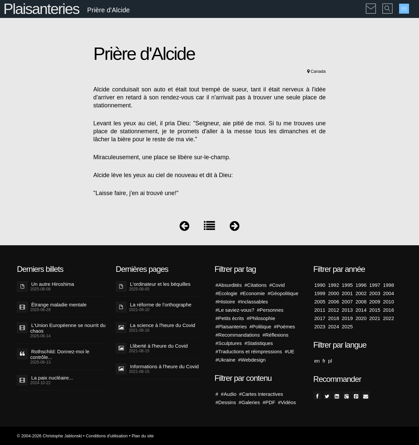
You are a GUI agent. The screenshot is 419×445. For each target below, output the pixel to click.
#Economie (252, 293)
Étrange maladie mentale (59, 304)
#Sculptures (228, 343)
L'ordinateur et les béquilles (160, 284)
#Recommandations (237, 335)
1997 (374, 285)
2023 (319, 326)
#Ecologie (226, 293)
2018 (333, 318)
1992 (333, 285)
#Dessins (225, 402)
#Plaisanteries (231, 326)
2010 (388, 301)
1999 (319, 293)
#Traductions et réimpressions (248, 351)
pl (330, 361)
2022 (388, 318)
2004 (388, 293)
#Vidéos (287, 402)
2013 (347, 310)
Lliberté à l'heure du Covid (159, 346)
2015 (374, 310)
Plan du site (142, 435)
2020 (361, 318)
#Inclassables (253, 301)
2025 (347, 326)
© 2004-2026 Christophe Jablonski (49, 435)
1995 (347, 285)
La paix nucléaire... (52, 378)
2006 (333, 301)
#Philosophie (261, 318)
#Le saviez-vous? (234, 310)
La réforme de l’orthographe (161, 304)
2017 (319, 318)
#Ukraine (225, 360)
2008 (361, 301)
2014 (361, 310)
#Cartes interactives (261, 394)
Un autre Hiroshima (52, 284)
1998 (388, 285)
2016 (388, 310)
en (317, 361)
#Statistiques (258, 343)
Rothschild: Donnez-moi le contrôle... (59, 354)
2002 (361, 293)
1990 (319, 285)
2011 (319, 310)
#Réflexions (275, 335)
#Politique (260, 326)
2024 (333, 326)
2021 (374, 318)
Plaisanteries (41, 8)
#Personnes (270, 310)
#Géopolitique (283, 293)
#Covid (277, 285)
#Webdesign (252, 360)
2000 (333, 293)
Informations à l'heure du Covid (164, 366)
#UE (289, 351)
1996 (361, 285)
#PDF (269, 402)
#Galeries (249, 402)
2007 (347, 301)
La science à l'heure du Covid (162, 325)
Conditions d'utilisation (106, 435)
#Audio (228, 394)
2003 (374, 293)
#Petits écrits (229, 318)
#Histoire (225, 301)
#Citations (255, 285)
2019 (347, 318)
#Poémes (284, 326)
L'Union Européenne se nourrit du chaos (68, 328)
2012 (333, 310)
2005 (319, 301)
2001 (347, 293)
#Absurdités (228, 285)
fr (323, 361)
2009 (374, 301)
